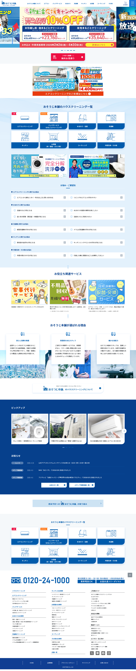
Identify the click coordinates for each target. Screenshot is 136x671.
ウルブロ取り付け (17, 624)
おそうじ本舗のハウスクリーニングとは (101, 594)
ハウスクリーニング (18, 591)
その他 (111, 3)
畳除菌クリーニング (57, 624)
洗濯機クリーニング (18, 634)
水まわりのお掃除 (18, 616)
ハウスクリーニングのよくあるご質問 (100, 603)
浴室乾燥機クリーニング (18, 626)
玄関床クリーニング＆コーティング (61, 626)
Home (32, 663)
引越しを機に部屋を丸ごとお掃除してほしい (89, 255)
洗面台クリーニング (17, 631)
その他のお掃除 (57, 639)
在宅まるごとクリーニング (19, 612)
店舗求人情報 (94, 649)
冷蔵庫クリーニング (57, 599)
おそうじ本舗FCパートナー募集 (99, 646)
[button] (62, 50)
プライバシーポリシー (68, 663)
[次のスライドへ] (134, 28)
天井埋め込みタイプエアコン (19, 603)
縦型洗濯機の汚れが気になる (27, 229)
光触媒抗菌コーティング (58, 644)
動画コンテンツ (95, 619)
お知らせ (93, 610)
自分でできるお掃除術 (96, 617)
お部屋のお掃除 (57, 605)
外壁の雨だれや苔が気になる (27, 255)
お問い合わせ (104, 663)
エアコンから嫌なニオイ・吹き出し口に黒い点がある (35, 197)
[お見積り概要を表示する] (125, 3)
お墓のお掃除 (55, 649)
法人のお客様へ (95, 644)
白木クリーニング (56, 621)
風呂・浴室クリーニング (18, 619)
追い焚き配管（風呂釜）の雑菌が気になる (31, 216)
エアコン (46, 3)
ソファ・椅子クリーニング (58, 610)
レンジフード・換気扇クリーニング (61, 594)
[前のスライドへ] (1, 28)
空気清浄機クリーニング (58, 630)
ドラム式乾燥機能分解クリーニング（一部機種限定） (26, 642)
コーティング (101, 3)
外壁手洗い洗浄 (56, 642)
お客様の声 (94, 621)
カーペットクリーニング (58, 612)
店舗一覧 (54, 652)
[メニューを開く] (132, 3)
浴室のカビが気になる (24, 210)
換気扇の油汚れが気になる (26, 242)
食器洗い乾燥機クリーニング (59, 601)
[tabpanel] (68, 145)
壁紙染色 (54, 615)
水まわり (68, 3)
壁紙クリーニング (56, 617)
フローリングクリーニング (58, 608)
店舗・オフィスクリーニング (98, 642)
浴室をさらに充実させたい (83, 216)
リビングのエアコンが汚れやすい (85, 197)
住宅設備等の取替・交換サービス (99, 633)
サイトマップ (86, 663)
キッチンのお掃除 (57, 591)
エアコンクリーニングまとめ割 (20, 601)
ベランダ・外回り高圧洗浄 (58, 646)
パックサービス (57, 3)
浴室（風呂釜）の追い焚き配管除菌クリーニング (24, 621)
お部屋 (92, 3)
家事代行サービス (95, 628)
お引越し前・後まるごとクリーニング (22, 610)
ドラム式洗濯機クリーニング (19, 640)
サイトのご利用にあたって (98, 605)
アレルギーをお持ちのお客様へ (99, 608)
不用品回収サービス (96, 631)
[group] (68, 27)
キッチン (84, 3)
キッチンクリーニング (57, 596)
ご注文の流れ (94, 599)
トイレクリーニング (17, 628)
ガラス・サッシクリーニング (59, 619)
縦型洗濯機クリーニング (18, 637)
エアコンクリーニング (19, 595)
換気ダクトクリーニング (58, 628)
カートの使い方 (95, 601)
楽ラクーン (94, 635)
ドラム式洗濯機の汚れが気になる (85, 229)
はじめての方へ (95, 596)
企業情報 (50, 663)
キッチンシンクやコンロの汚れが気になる (88, 242)
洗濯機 (76, 3)
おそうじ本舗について (34, 3)
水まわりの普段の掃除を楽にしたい (86, 210)
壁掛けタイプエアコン (18, 599)
